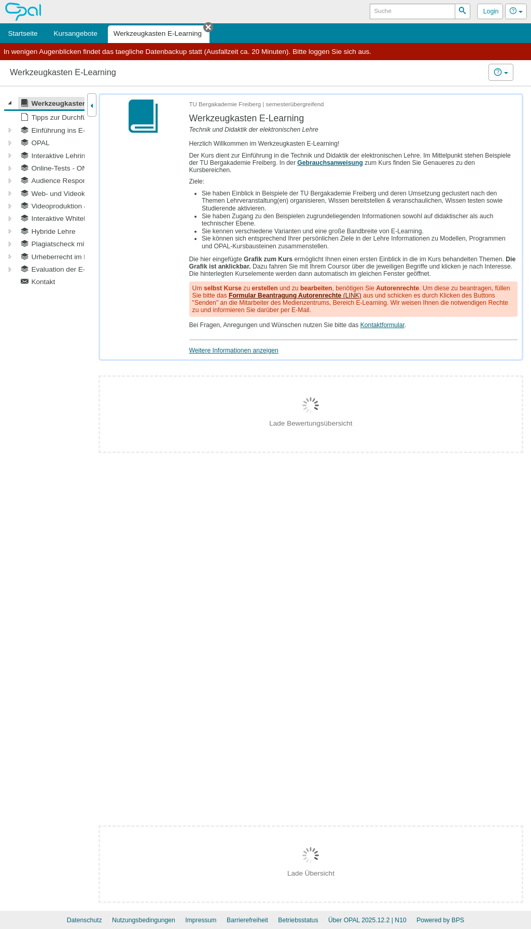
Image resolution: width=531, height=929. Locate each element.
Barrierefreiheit (247, 920)
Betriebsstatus (298, 920)
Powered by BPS (440, 920)
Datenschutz (84, 920)
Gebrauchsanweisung (330, 162)
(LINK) (295, 295)
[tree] (44, 192)
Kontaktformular (382, 325)
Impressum (200, 920)
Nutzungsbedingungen (143, 920)
